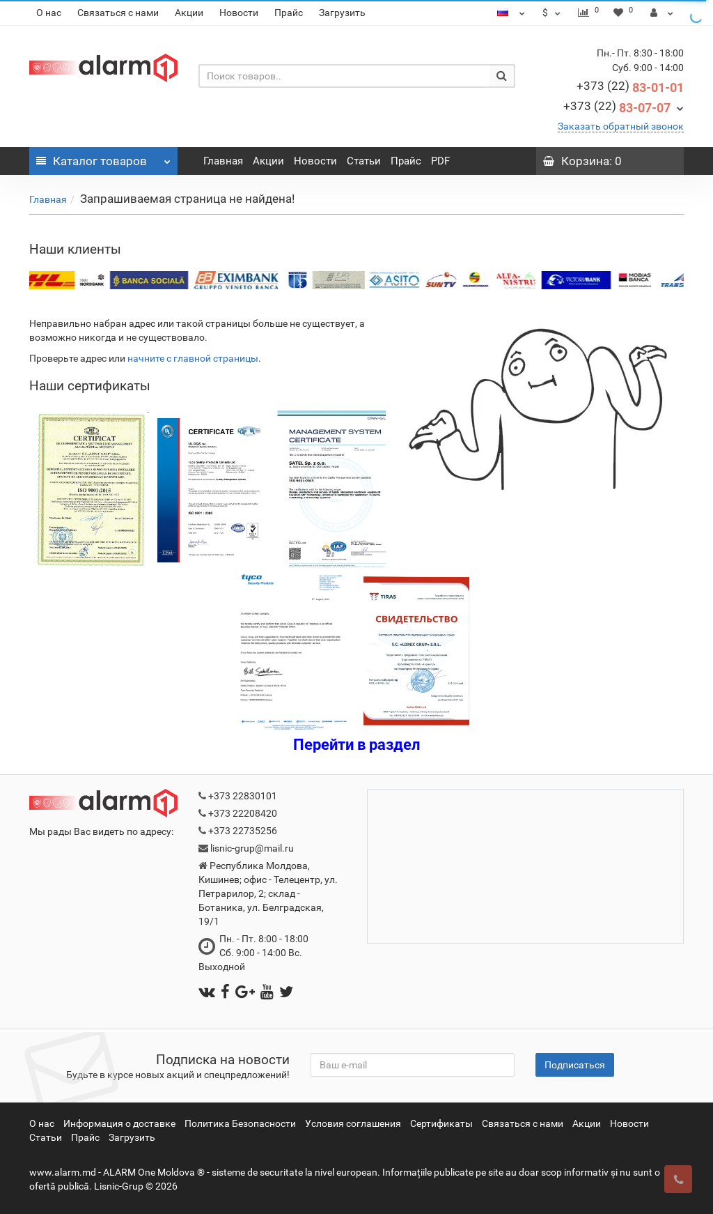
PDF (440, 161)
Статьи (364, 161)
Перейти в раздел (357, 744)
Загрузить (342, 12)
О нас (48, 12)
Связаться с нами (118, 12)
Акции (189, 12)
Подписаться (574, 1064)
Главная (223, 161)
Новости (238, 12)
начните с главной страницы (192, 358)
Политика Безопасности (240, 1123)
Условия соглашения (353, 1123)
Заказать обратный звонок (621, 126)
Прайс (288, 12)
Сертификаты (441, 1123)
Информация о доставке (119, 1123)
